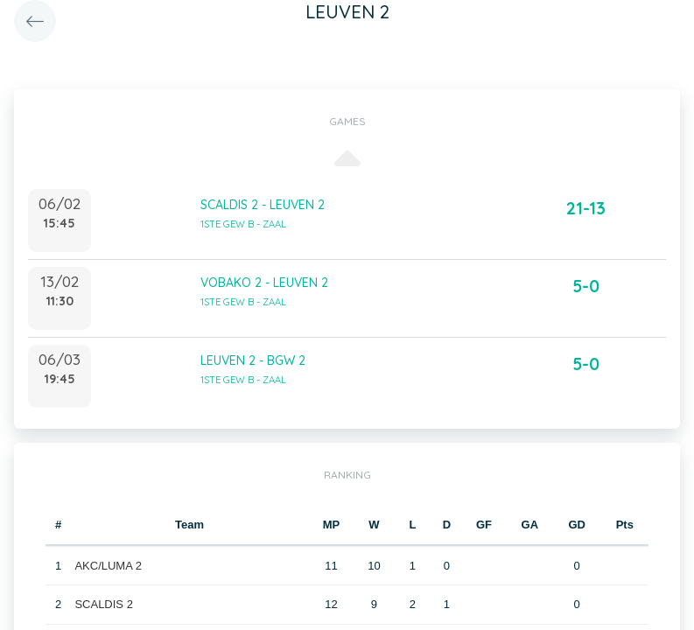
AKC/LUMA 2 (108, 565)
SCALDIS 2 (103, 604)
